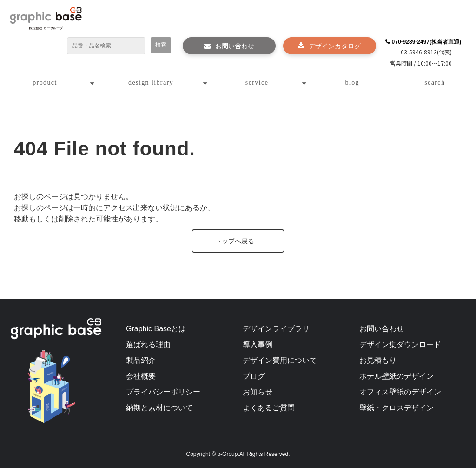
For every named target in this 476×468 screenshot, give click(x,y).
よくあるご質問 (269, 408)
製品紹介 (141, 360)
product (45, 82)
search (434, 82)
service (256, 82)
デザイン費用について (280, 360)
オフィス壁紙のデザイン (400, 392)
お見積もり (378, 360)
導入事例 (257, 344)
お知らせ (257, 392)
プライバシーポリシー (163, 392)
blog (352, 82)
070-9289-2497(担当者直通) (426, 42)
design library (150, 82)
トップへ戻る (234, 241)
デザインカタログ (335, 45)
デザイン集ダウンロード (400, 344)
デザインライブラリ (276, 329)
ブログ (254, 376)
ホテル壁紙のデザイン (396, 376)
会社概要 (141, 376)
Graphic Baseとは (156, 329)
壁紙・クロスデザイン (396, 408)
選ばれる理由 (148, 344)
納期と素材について (159, 408)
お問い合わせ (234, 45)
